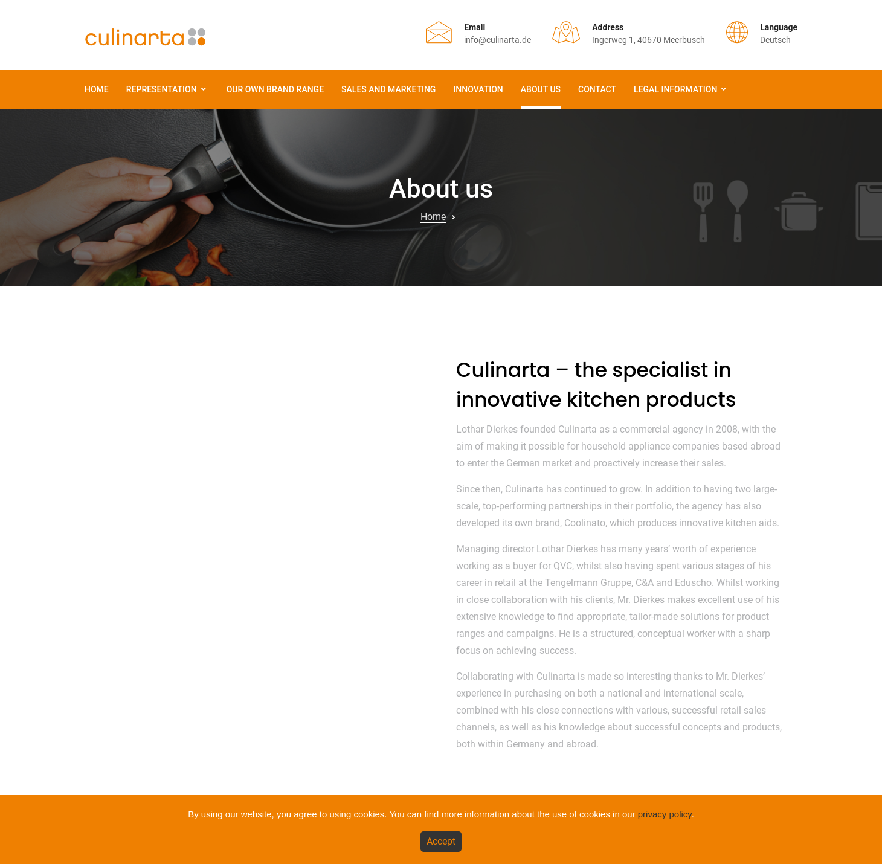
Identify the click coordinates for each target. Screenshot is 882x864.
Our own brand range (275, 89)
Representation (161, 89)
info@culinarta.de (497, 40)
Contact (597, 89)
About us (541, 89)
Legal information (675, 89)
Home (97, 89)
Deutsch (775, 40)
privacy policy (665, 814)
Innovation (478, 89)
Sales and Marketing (388, 89)
